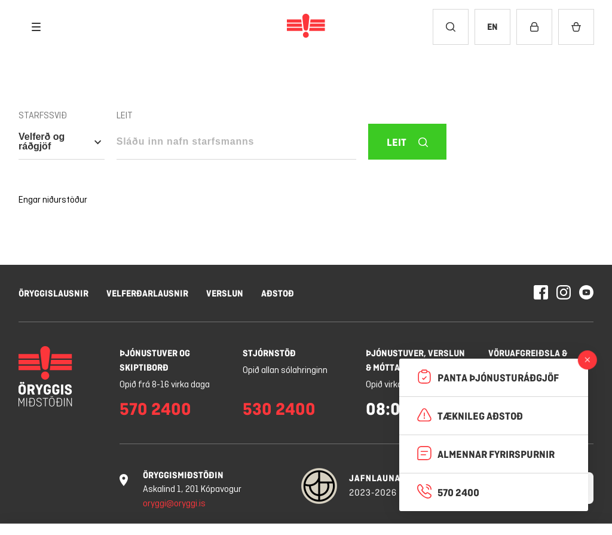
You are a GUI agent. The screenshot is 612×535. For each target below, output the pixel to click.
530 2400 (279, 409)
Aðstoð (277, 293)
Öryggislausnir (53, 293)
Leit (125, 116)
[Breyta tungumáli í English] (492, 27)
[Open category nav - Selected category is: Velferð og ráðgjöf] (62, 142)
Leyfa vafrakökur (534, 484)
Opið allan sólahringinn (285, 371)
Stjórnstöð (269, 353)
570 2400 (155, 409)
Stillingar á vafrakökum (326, 484)
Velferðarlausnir (147, 293)
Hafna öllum (432, 484)
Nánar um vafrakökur (101, 512)
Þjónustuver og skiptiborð (155, 360)
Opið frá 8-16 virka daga (165, 385)
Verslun (224, 293)
